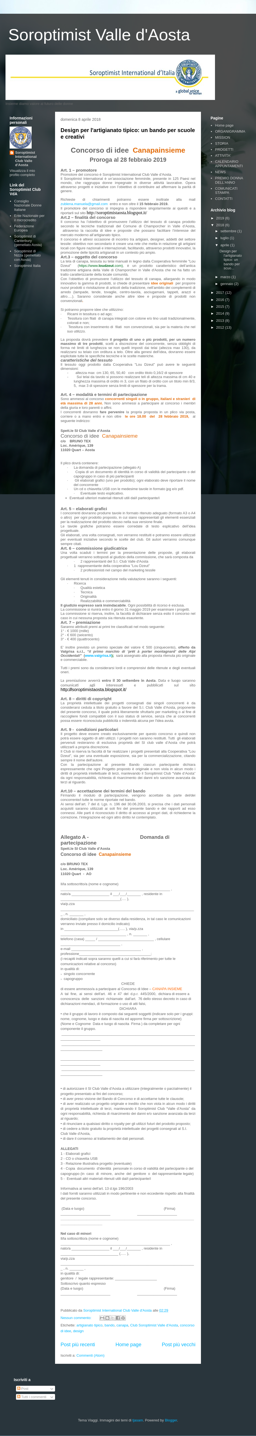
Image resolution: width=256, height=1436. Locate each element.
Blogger (171, 1420)
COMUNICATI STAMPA (226, 190)
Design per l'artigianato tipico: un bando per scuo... (230, 259)
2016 (220, 300)
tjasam (137, 1420)
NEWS (220, 172)
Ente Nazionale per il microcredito (29, 218)
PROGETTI (224, 149)
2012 (220, 327)
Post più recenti (78, 1344)
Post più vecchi (178, 1344)
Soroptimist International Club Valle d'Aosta (26, 158)
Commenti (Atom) (91, 1355)
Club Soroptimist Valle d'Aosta (154, 1325)
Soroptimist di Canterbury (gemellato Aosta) (28, 240)
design (78, 1331)
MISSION (222, 137)
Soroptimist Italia (27, 266)
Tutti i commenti (32, 1397)
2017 (220, 292)
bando (110, 1325)
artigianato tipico (90, 1325)
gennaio (227, 284)
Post (23, 1389)
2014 (220, 313)
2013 (220, 321)
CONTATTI (223, 199)
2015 (220, 306)
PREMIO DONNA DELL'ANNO (229, 180)
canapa (122, 1325)
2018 (220, 225)
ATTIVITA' (223, 155)
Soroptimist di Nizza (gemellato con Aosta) (27, 255)
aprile (225, 245)
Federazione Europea (24, 228)
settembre (228, 231)
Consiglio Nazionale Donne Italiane (28, 205)
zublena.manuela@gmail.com (84, 204)
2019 (220, 218)
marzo (226, 277)
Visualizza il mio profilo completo (22, 173)
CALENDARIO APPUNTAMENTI (229, 164)
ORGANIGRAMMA (230, 131)
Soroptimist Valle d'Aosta (99, 35)
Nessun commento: (76, 1318)
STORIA (221, 143)
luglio (225, 238)
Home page (128, 1344)
